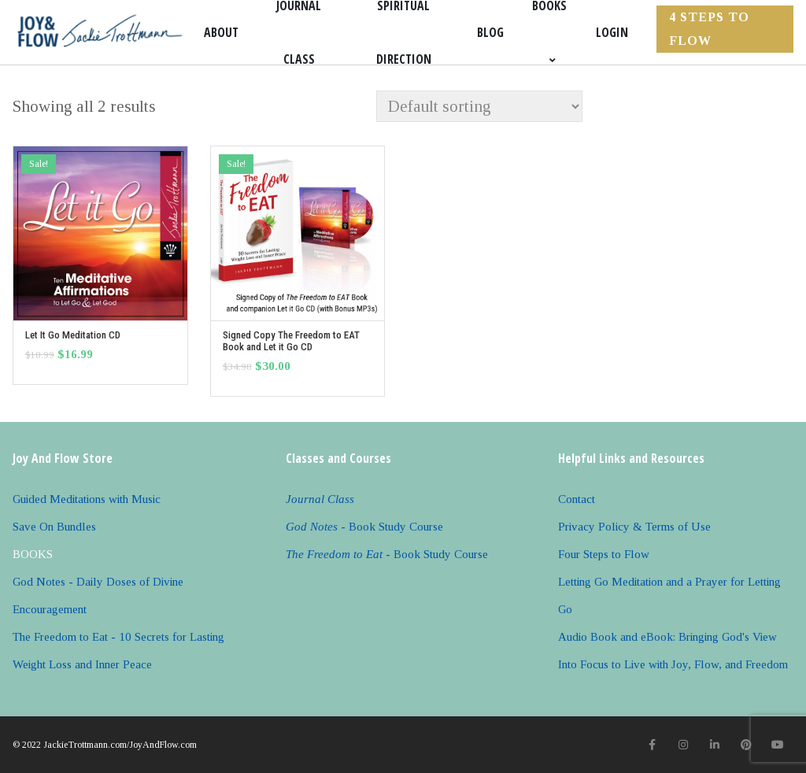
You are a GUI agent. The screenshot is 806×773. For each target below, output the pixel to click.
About (221, 32)
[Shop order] (479, 106)
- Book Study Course (364, 526)
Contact (576, 499)
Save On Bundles (54, 526)
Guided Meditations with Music (87, 499)
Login (612, 32)
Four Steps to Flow (603, 554)
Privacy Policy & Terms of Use (634, 526)
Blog (490, 32)
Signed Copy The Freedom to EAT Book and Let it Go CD (291, 341)
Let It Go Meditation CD (72, 335)
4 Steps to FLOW (709, 28)
